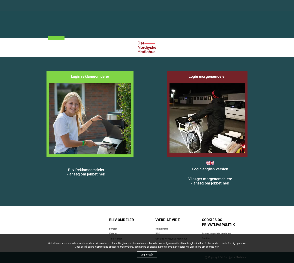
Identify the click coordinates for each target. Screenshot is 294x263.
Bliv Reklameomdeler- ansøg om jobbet (86, 172)
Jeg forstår (147, 254)
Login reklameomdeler (90, 76)
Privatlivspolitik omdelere (216, 233)
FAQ (157, 233)
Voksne (113, 233)
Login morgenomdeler (207, 76)
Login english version (210, 169)
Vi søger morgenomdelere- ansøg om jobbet (210, 181)
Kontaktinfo (161, 229)
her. (217, 247)
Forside (113, 229)
